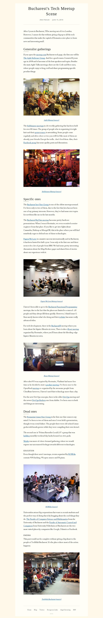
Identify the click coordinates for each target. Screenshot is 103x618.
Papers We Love (29, 239)
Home (29, 610)
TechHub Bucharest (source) (51, 599)
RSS (74, 610)
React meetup (73, 329)
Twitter (42, 610)
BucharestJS (56, 326)
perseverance (40, 132)
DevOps (66, 397)
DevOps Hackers (39, 400)
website (62, 317)
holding (26, 436)
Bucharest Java (33, 204)
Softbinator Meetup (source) (51, 192)
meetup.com (41, 54)
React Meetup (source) (51, 376)
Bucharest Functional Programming (62, 307)
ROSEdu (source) (51, 507)
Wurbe (26, 441)
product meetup (52, 385)
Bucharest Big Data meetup (38, 220)
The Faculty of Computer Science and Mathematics (47, 519)
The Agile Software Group (34, 58)
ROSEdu (72, 454)
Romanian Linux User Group (39, 417)
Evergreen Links (52, 610)
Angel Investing (65, 610)
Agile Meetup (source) (51, 120)
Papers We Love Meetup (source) (51, 301)
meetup (36, 388)
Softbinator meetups (35, 126)
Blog (35, 610)
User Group (44, 204)
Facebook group (29, 143)
